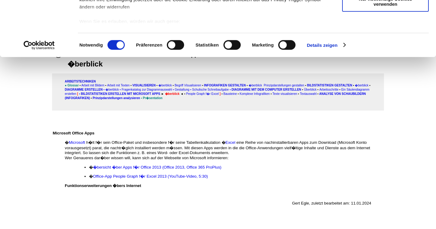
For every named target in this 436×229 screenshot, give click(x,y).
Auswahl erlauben (385, 32)
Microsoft (77, 142)
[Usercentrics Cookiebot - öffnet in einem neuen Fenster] (39, 96)
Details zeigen (322, 96)
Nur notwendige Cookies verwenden (385, 53)
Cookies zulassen (385, 15)
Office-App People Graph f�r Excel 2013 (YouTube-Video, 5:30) (150, 176)
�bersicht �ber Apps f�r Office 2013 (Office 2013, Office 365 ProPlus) (157, 167)
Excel (231, 142)
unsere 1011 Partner (120, 21)
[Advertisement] (30, 126)
